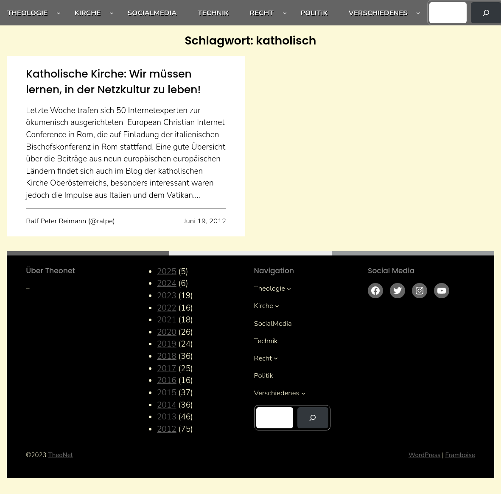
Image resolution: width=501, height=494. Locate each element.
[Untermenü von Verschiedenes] (418, 13)
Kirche (88, 13)
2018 (166, 356)
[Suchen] (312, 417)
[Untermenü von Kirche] (111, 13)
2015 (166, 392)
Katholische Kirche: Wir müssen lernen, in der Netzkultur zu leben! (113, 82)
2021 (166, 319)
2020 (166, 332)
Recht (262, 13)
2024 (166, 283)
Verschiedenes (378, 13)
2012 (166, 429)
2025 (166, 271)
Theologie (27, 13)
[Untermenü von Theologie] (58, 13)
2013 (166, 416)
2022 (166, 308)
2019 (166, 344)
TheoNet (60, 455)
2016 (166, 380)
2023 (166, 295)
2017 (166, 368)
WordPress (424, 455)
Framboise (460, 455)
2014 (166, 405)
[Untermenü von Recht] (285, 13)
